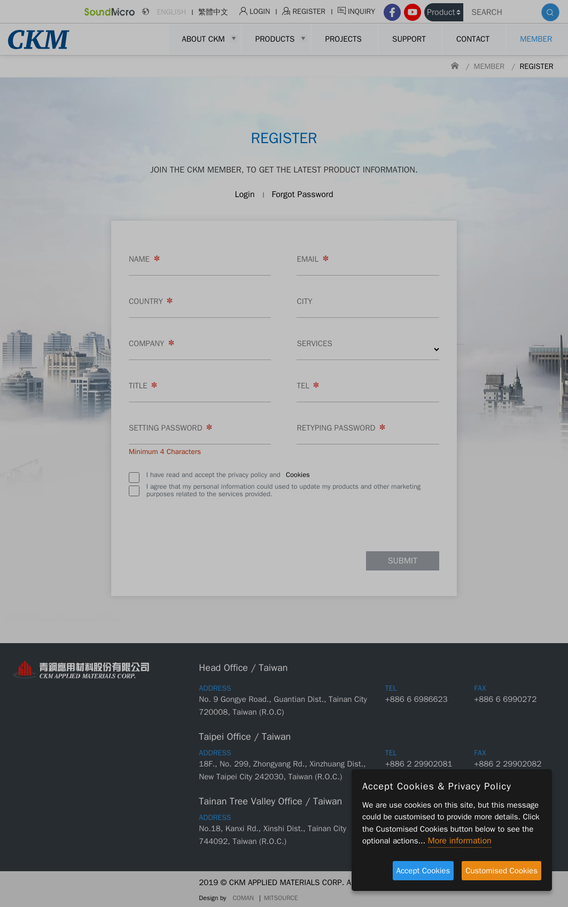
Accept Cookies (423, 870)
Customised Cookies (501, 870)
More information (460, 840)
